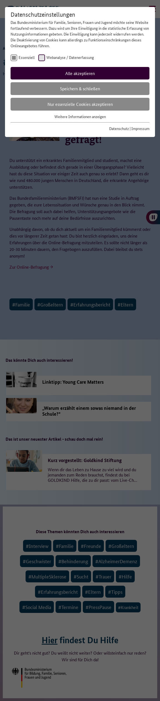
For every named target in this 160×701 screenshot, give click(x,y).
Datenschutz (119, 128)
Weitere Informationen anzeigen (80, 116)
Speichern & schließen (80, 88)
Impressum (140, 128)
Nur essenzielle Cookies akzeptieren (80, 104)
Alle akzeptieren (80, 73)
